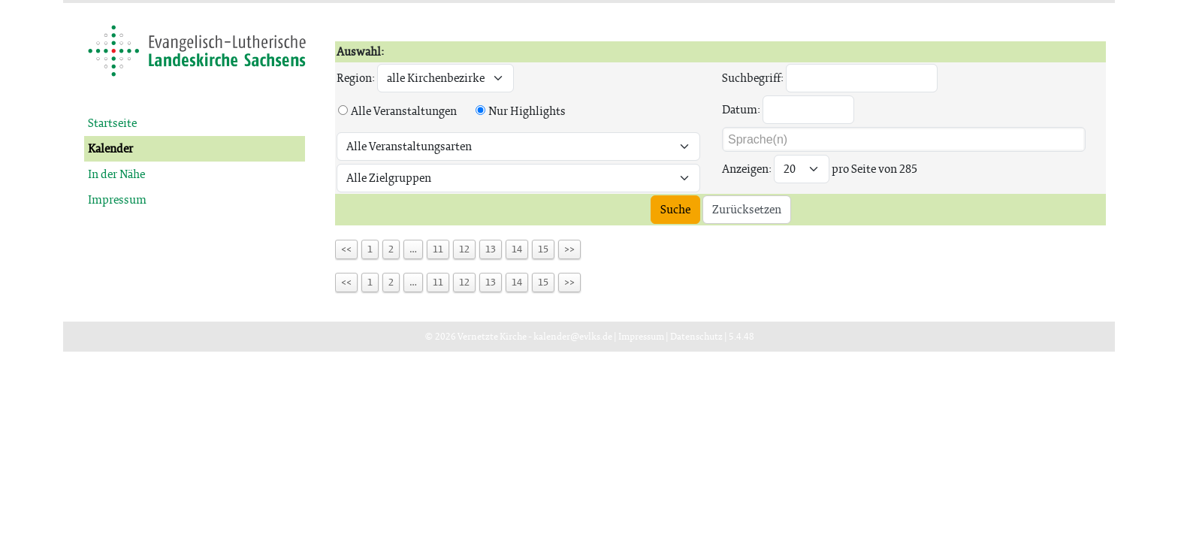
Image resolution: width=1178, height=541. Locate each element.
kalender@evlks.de (572, 336)
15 (543, 249)
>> (569, 249)
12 (464, 249)
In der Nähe (116, 174)
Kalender (110, 148)
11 (438, 249)
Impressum (117, 199)
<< (346, 249)
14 (517, 249)
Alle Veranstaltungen (404, 111)
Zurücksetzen (746, 209)
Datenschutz (696, 336)
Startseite (112, 123)
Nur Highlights (527, 111)
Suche (675, 209)
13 (490, 249)
